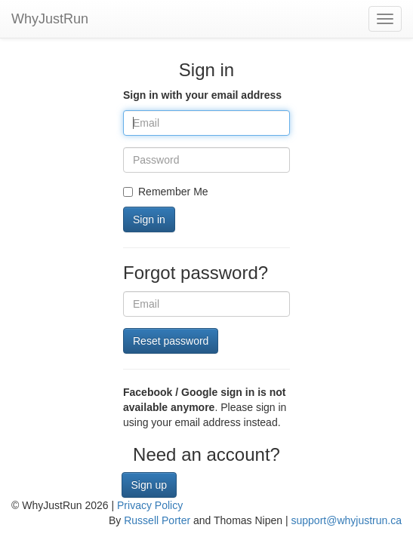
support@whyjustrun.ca (346, 520)
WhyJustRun (49, 18)
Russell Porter (157, 520)
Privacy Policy (150, 505)
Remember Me (165, 192)
